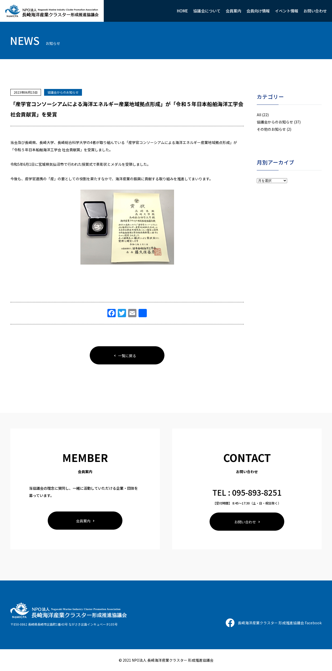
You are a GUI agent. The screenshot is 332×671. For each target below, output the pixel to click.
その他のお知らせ (271, 129)
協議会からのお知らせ (63, 92)
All (259, 114)
